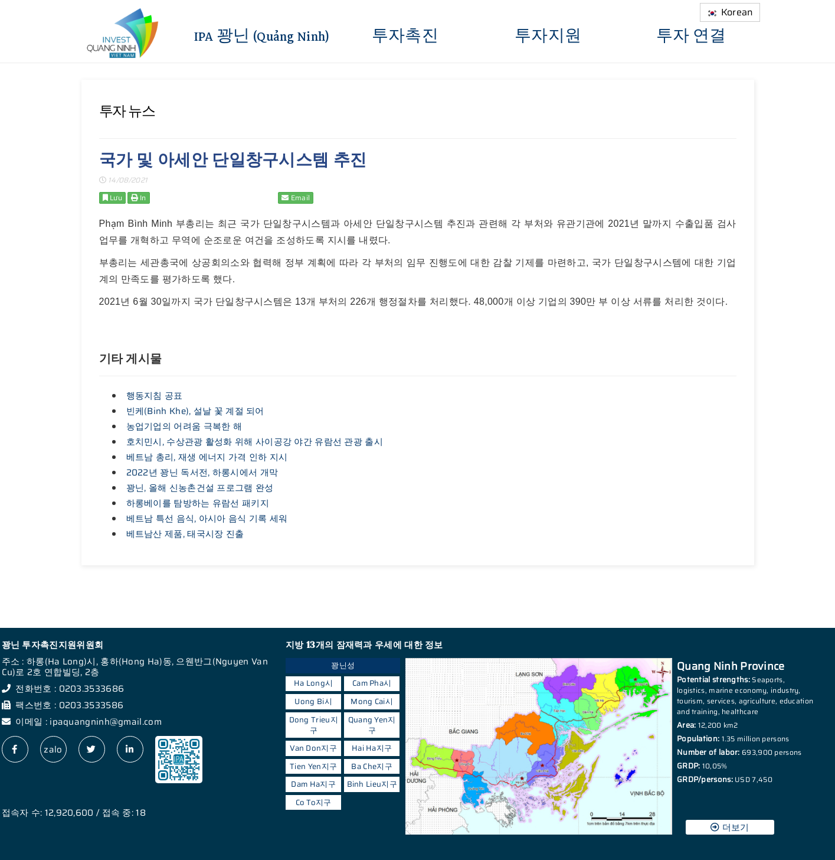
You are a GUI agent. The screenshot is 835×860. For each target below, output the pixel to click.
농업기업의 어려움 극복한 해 (184, 426)
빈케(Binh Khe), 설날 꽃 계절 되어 (195, 411)
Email (295, 197)
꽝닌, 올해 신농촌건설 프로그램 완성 (200, 488)
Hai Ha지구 (372, 748)
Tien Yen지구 (313, 766)
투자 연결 (691, 35)
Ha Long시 (313, 683)
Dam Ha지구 (313, 784)
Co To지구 (314, 802)
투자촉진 (405, 35)
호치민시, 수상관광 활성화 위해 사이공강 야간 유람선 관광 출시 (255, 442)
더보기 (729, 827)
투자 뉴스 (127, 111)
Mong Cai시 (372, 701)
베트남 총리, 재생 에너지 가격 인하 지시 (207, 457)
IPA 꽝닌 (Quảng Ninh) (262, 35)
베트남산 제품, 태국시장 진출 (185, 534)
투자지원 (548, 35)
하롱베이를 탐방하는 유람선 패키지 (197, 503)
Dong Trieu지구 (313, 725)
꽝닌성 (343, 665)
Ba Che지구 (371, 766)
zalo (53, 749)
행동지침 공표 (154, 396)
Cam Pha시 (371, 683)
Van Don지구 (313, 748)
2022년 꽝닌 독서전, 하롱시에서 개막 (202, 472)
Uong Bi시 (313, 701)
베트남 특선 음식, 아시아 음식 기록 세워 (207, 519)
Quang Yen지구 (372, 725)
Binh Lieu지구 (372, 784)
